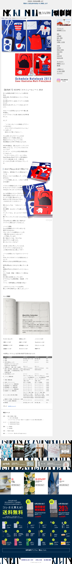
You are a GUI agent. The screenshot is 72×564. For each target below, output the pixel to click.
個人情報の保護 (47, 560)
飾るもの (59, 40)
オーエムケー (60, 61)
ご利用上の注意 (38, 560)
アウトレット (60, 28)
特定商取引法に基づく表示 (27, 560)
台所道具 (59, 36)
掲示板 (58, 65)
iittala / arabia (60, 49)
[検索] (58, 75)
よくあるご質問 (61, 71)
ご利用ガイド (60, 69)
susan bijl (59, 55)
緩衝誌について (61, 63)
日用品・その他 (61, 42)
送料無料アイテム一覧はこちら (36, 550)
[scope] (14, 13)
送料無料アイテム (61, 30)
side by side (60, 58)
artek (58, 53)
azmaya (59, 47)
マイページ (59, 73)
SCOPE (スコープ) (12, 406)
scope (58, 45)
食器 (58, 34)
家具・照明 (59, 38)
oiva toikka (59, 51)
